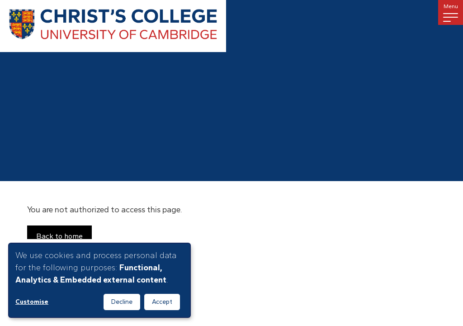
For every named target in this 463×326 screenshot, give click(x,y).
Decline (121, 302)
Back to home (59, 236)
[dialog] (99, 280)
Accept (162, 302)
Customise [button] (31, 302)
